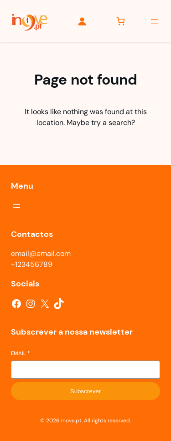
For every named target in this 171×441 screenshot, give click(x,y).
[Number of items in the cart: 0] (120, 21)
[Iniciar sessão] (82, 21)
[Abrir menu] (154, 21)
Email (20, 353)
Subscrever (85, 391)
